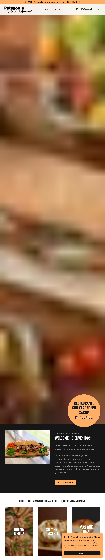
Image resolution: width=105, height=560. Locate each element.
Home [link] (47, 9)
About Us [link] (56, 9)
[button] (99, 9)
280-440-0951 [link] (86, 9)
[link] (18, 9)
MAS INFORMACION (65, 483)
